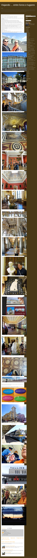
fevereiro (28, 73)
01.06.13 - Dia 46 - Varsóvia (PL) (30, 69)
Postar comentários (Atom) (6, 539)
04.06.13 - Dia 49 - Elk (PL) (30, 66)
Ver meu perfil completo (31, 24)
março (28, 72)
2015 (27, 30)
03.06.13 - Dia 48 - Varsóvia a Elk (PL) (31, 67)
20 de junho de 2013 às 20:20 (7, 533)
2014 (27, 31)
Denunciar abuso (28, 78)
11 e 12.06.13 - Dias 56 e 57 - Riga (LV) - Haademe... (31, 58)
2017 (27, 28)
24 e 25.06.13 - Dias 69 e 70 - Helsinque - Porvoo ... (30, 45)
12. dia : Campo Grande (8, 552)
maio (27, 70)
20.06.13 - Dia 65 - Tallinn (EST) (30, 48)
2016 (27, 29)
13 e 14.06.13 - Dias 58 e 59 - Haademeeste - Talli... (30, 56)
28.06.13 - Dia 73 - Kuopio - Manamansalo (30, 42)
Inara (4, 531)
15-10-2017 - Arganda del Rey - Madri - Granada (8, 541)
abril (27, 71)
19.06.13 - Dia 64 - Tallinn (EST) (30, 49)
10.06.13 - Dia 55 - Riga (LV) (30, 59)
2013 (27, 32)
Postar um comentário (5, 534)
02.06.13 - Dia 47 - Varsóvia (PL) (30, 68)
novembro (28, 33)
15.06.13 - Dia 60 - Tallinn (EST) (30, 55)
